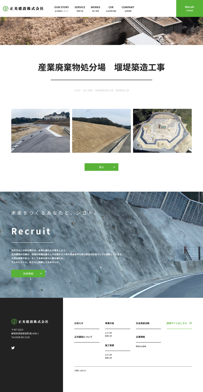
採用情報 (28, 273)
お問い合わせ (80, 370)
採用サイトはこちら (177, 323)
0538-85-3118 (22, 337)
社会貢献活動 (142, 323)
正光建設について (83, 336)
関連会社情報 (141, 346)
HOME (77, 90)
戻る (101, 167)
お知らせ (78, 323)
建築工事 (108, 336)
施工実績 (87, 90)
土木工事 (108, 333)
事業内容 (109, 323)
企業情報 (140, 336)
